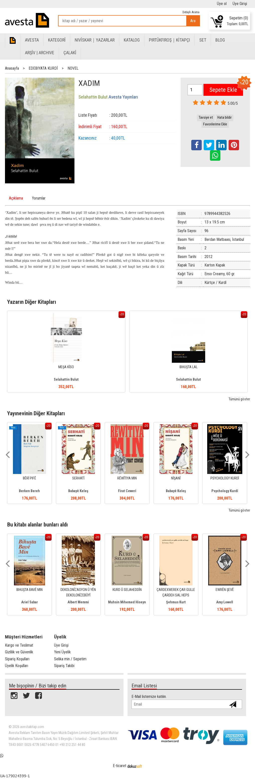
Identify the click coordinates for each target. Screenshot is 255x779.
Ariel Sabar (29, 602)
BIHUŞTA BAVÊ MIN (29, 590)
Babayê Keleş (78, 491)
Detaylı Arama (191, 12)
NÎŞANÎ (176, 478)
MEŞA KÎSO (66, 367)
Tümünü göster (239, 399)
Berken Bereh (29, 491)
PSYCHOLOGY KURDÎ (224, 478)
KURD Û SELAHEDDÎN (127, 590)
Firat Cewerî (127, 491)
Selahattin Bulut (66, 379)
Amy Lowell (224, 602)
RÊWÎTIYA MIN (127, 478)
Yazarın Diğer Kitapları (31, 302)
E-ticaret (119, 765)
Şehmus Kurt (176, 602)
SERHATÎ (78, 478)
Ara (192, 20)
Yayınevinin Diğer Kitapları (36, 413)
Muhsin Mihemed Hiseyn (127, 602)
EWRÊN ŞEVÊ (225, 590)
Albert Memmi (78, 602)
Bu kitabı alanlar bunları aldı (37, 524)
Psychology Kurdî (224, 491)
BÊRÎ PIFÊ (29, 478)
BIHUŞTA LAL (188, 367)
